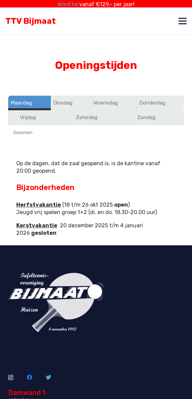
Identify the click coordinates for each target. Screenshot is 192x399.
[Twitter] (48, 374)
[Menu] (182, 18)
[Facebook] (29, 374)
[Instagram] (10, 375)
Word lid (68, 4)
